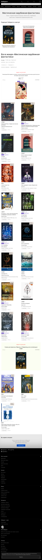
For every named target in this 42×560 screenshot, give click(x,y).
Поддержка (3, 548)
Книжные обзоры (5, 507)
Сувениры (40, 6)
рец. (32, 102)
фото (12, 102)
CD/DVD (34, 6)
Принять (21, 557)
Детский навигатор (5, 504)
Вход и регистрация (5, 533)
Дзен (2, 465)
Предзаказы (3, 497)
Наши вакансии (4, 524)
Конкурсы (3, 514)
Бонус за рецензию (5, 492)
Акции (2, 488)
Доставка (3, 546)
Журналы (3, 475)
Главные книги (4, 490)
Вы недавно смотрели (6, 437)
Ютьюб (2, 462)
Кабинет (3, 537)
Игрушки (29, 6)
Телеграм (3, 467)
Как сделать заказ (5, 542)
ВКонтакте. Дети (4, 460)
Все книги (3, 472)
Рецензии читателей (5, 506)
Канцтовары (23, 6)
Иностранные (8, 6)
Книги (2, 6)
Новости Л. (3, 513)
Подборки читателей (5, 509)
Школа (18, 6)
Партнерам (3, 522)
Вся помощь (3, 551)
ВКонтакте (3, 458)
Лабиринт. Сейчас (5, 502)
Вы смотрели (4, 535)
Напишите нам (4, 549)
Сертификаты (4, 494)
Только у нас (3, 495)
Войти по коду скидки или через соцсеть (10, 531)
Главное (13, 6)
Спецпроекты (4, 516)
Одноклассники (4, 463)
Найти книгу (21, 445)
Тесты (2, 511)
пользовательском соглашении (10, 554)
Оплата (2, 544)
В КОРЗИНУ (37, 79)
